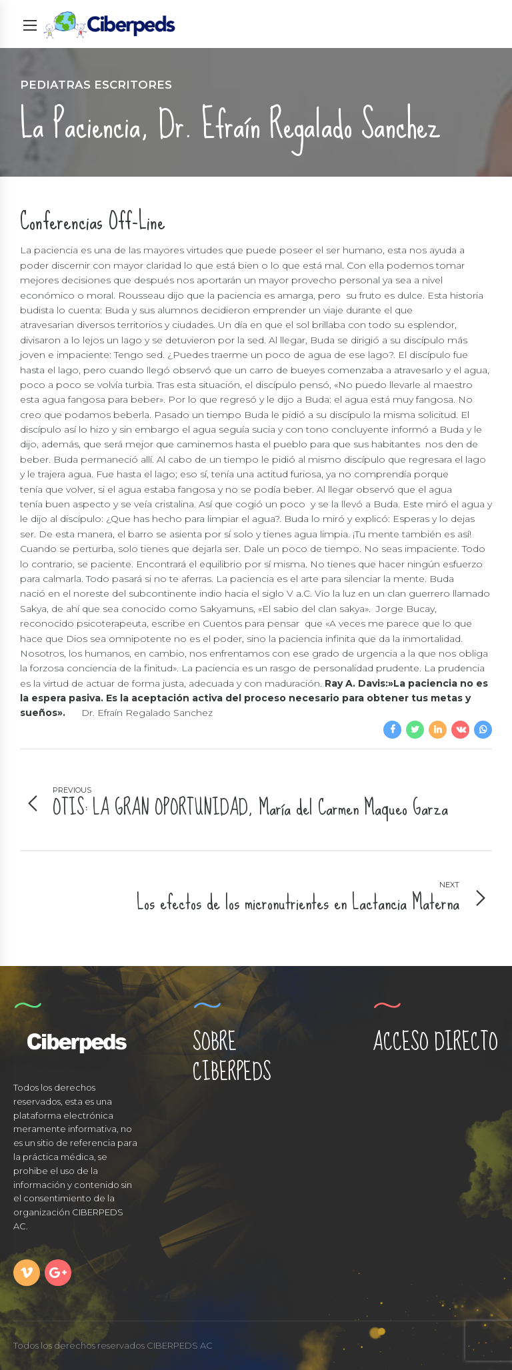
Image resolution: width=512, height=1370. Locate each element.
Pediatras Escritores (96, 84)
